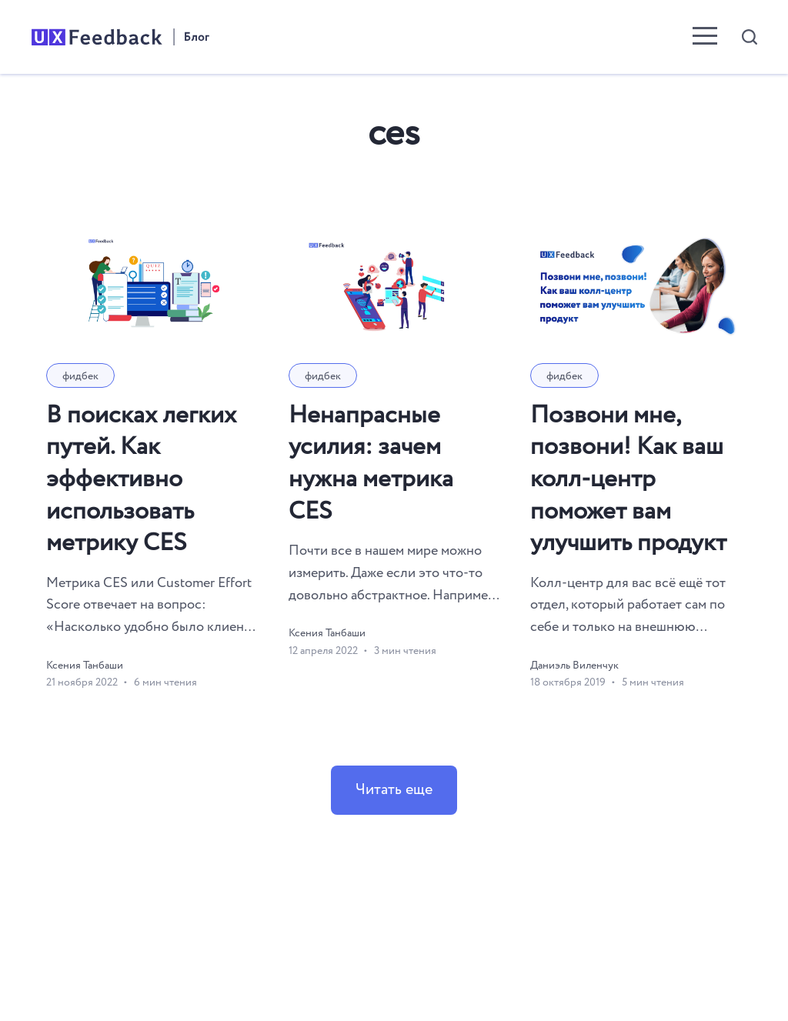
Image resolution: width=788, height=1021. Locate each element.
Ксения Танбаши (84, 665)
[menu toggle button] (705, 37)
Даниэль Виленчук (574, 665)
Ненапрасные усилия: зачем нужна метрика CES (371, 463)
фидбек (80, 376)
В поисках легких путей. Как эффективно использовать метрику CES (141, 479)
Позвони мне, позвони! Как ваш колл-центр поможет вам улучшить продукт (628, 479)
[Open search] (749, 37)
